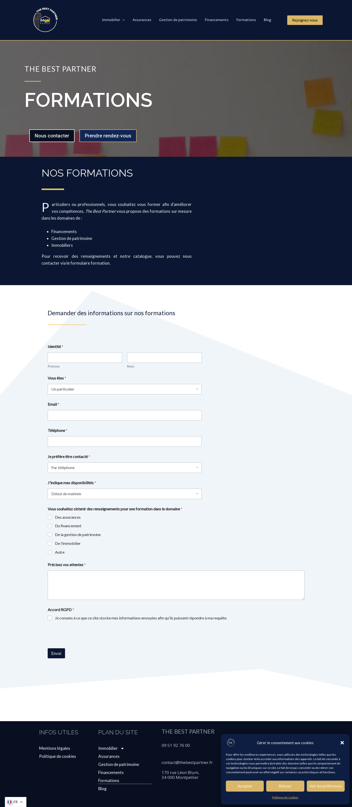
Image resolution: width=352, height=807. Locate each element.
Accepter (245, 786)
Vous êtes (57, 378)
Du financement (68, 525)
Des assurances (68, 517)
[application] (128, 20)
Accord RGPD (61, 609)
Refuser (285, 786)
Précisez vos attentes (67, 564)
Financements (219, 20)
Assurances (146, 20)
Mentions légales (54, 748)
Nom (130, 366)
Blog (268, 20)
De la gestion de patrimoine (78, 534)
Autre (60, 552)
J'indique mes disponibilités (72, 482)
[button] (342, 742)
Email (53, 404)
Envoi (56, 653)
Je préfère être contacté (69, 456)
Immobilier (119, 20)
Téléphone (57, 430)
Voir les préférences (325, 786)
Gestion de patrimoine (181, 20)
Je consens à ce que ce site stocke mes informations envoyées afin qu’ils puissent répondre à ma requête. (141, 618)
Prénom (54, 366)
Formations (247, 20)
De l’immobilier (68, 543)
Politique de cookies (285, 797)
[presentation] (85, 645)
